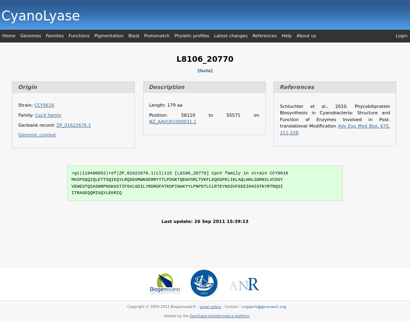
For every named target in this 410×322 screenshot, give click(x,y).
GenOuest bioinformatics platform (219, 316)
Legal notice (210, 307)
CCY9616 (44, 105)
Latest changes (231, 35)
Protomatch (156, 35)
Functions (79, 35)
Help (287, 35)
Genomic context (37, 135)
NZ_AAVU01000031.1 (173, 121)
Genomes (30, 35)
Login (402, 35)
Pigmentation (109, 35)
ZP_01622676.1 (73, 125)
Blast (134, 35)
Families (55, 35)
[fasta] (205, 71)
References (264, 35)
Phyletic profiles (191, 35)
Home (8, 35)
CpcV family (48, 115)
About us (306, 35)
